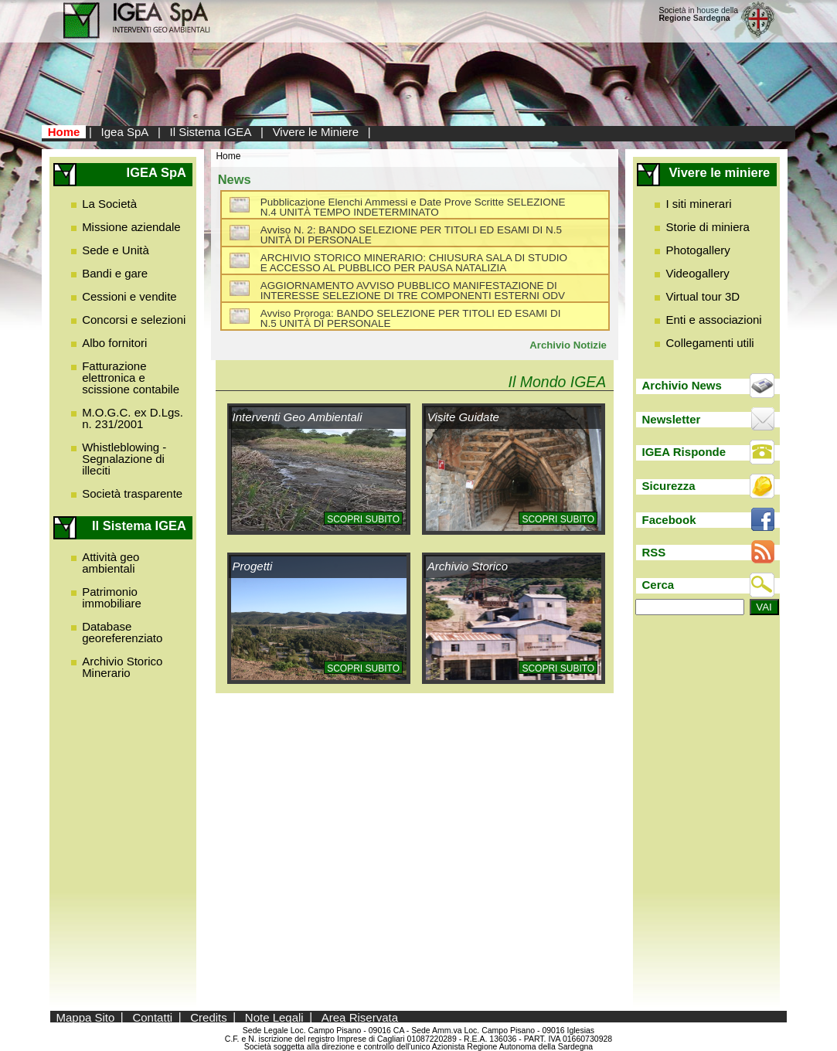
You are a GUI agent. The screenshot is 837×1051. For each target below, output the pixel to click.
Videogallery (697, 273)
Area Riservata (360, 1016)
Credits (208, 1016)
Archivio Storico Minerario (122, 667)
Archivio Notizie (568, 345)
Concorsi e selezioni (133, 319)
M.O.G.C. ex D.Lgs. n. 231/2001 (132, 418)
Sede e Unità (115, 250)
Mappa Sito (85, 1016)
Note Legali (274, 1016)
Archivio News (682, 385)
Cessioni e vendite (129, 296)
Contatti (152, 1016)
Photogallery (697, 250)
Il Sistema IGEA (211, 131)
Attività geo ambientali (110, 562)
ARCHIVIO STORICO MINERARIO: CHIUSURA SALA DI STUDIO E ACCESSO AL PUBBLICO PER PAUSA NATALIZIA (413, 263)
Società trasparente (132, 493)
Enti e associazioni (713, 319)
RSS (654, 552)
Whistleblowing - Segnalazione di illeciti (124, 458)
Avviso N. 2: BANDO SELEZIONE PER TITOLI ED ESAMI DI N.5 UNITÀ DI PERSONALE (411, 235)
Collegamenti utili (709, 342)
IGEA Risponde (684, 451)
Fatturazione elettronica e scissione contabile (130, 377)
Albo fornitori (114, 342)
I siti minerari (698, 203)
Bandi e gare (115, 273)
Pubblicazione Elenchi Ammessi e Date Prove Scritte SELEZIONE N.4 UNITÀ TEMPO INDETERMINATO (413, 207)
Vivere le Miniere (316, 131)
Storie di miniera (707, 226)
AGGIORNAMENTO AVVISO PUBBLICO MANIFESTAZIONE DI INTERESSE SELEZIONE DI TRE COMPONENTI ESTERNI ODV (412, 291)
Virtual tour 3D (702, 296)
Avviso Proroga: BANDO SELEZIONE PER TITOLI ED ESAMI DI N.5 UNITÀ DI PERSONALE (410, 319)
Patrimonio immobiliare (111, 597)
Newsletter (671, 419)
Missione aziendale (131, 226)
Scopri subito (363, 519)
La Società (109, 203)
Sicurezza (669, 485)
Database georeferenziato (122, 632)
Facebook (669, 519)
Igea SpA (125, 131)
